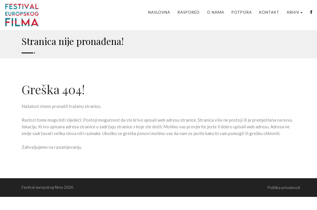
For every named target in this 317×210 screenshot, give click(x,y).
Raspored (189, 12)
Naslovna (159, 12)
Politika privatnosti (284, 187)
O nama (215, 12)
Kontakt (269, 12)
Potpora (242, 12)
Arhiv (295, 12)
